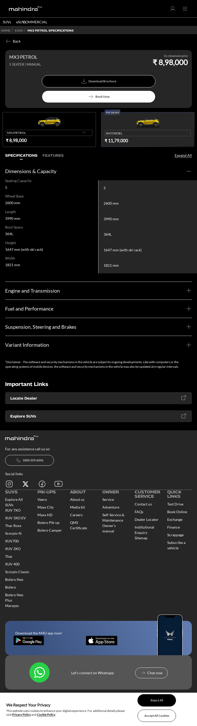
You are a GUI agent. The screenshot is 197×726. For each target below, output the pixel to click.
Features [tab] (53, 155)
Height (10, 243)
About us (77, 500)
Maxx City (45, 507)
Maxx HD (45, 515)
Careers (76, 515)
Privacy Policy (21, 715)
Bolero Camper (49, 531)
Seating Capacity (18, 181)
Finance (173, 527)
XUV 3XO (13, 549)
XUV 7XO (13, 511)
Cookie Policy (46, 715)
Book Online (177, 512)
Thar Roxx (13, 526)
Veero (42, 500)
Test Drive (175, 504)
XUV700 (12, 541)
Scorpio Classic (17, 572)
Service (108, 500)
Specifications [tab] (21, 155)
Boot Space (14, 227)
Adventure (110, 507)
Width (10, 259)
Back (13, 41)
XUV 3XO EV (15, 518)
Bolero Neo (14, 580)
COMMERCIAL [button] (35, 22)
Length (10, 212)
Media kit (77, 507)
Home (5, 30)
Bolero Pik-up (48, 523)
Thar (9, 557)
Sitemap (141, 538)
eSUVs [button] (21, 22)
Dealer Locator (147, 520)
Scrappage (175, 535)
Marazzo (12, 606)
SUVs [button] (7, 22)
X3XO (19, 30)
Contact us (143, 504)
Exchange (174, 520)
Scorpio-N (13, 534)
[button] (173, 10)
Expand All (183, 155)
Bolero (10, 587)
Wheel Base (14, 196)
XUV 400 (12, 564)
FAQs (139, 512)
